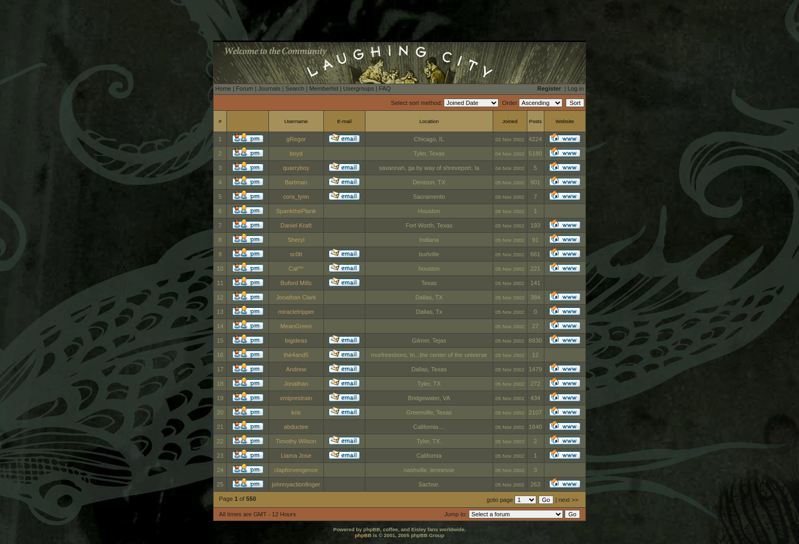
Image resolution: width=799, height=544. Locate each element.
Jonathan (296, 383)
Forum (244, 88)
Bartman (296, 182)
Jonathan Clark (296, 297)
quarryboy (296, 168)
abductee (296, 427)
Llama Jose (296, 455)
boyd (296, 153)
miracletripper (296, 311)
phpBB (363, 535)
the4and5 (295, 355)
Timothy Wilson (296, 441)
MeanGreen (296, 326)
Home (223, 88)
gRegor (296, 139)
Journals (269, 88)
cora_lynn (296, 196)
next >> (568, 500)
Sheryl (296, 240)
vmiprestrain (296, 398)
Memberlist (323, 88)
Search (295, 88)
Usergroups (358, 88)
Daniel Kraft (296, 225)
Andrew (296, 369)
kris (295, 412)
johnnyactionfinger (296, 484)
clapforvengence (296, 470)
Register (549, 88)
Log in (576, 88)
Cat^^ (296, 268)
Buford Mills (296, 283)
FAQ (384, 88)
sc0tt (296, 254)
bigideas (296, 340)
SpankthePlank (296, 211)
